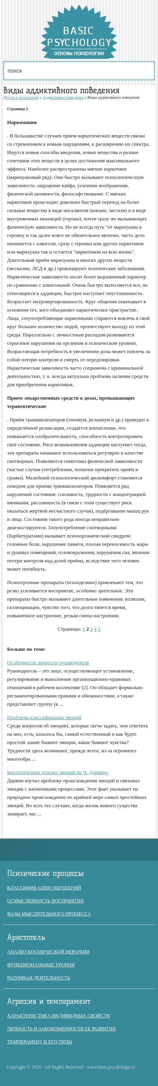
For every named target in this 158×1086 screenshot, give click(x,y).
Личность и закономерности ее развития (61, 1029)
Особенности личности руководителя (48, 662)
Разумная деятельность (38, 978)
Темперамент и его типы (39, 1042)
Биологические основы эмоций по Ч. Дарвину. (58, 772)
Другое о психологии (21, 97)
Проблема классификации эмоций (44, 717)
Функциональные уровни (41, 965)
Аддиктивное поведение (63, 97)
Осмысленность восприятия (45, 901)
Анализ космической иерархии (48, 951)
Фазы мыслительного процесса (49, 914)
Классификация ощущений (44, 888)
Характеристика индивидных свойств (58, 1015)
